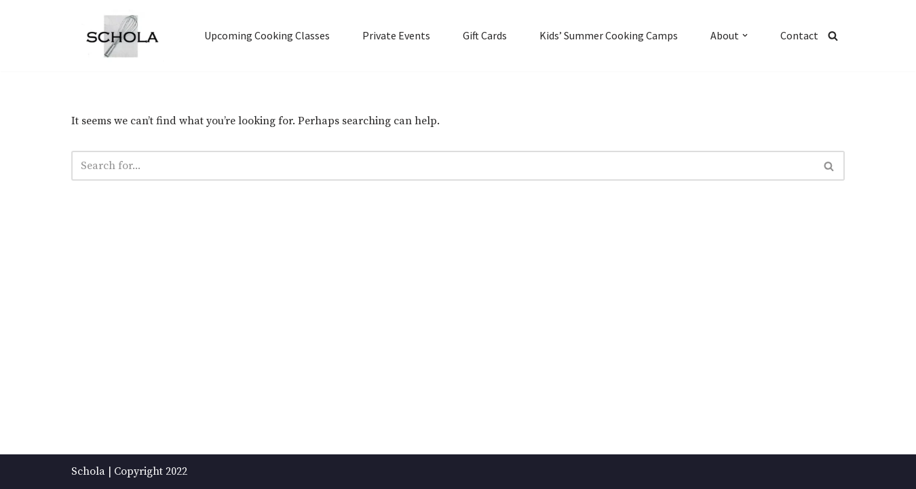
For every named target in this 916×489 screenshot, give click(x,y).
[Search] (833, 36)
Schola (88, 471)
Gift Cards (485, 35)
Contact (799, 35)
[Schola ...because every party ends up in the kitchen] (121, 36)
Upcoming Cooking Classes (267, 35)
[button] (745, 35)
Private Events (396, 35)
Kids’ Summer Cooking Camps (608, 35)
